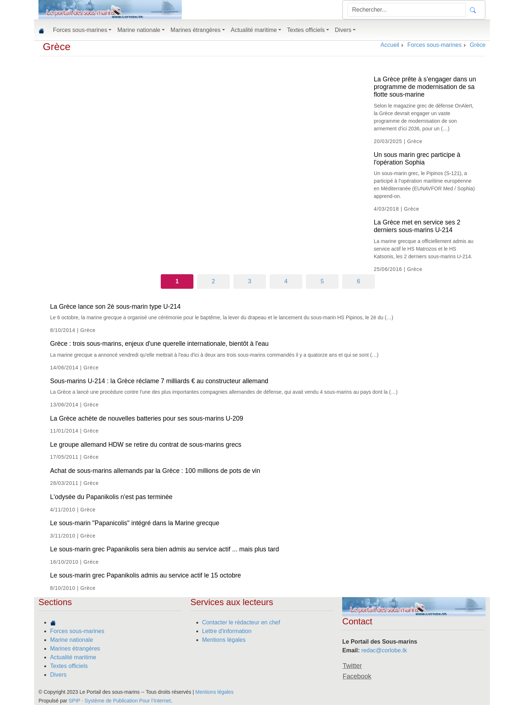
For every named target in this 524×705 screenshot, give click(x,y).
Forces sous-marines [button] (80, 30)
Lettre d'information (226, 631)
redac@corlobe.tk (384, 650)
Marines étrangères (75, 648)
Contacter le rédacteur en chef (241, 622)
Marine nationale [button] (138, 30)
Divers (58, 675)
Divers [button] (343, 30)
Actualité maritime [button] (254, 30)
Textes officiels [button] (306, 30)
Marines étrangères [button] (196, 30)
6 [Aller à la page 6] (358, 281)
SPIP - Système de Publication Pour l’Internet (120, 701)
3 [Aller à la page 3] (249, 281)
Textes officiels (69, 666)
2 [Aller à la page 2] (213, 281)
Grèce (56, 46)
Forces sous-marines (77, 631)
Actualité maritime (73, 657)
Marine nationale (71, 640)
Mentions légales (224, 640)
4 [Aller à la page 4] (286, 281)
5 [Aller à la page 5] (322, 281)
